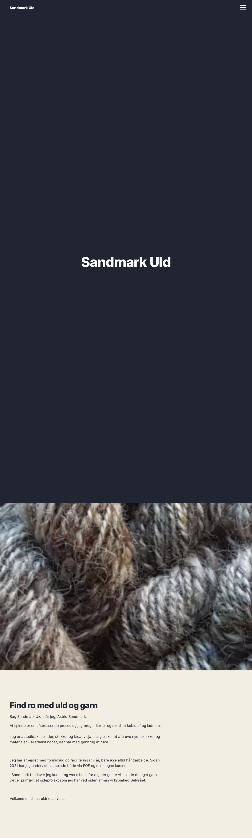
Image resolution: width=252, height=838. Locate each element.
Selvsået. (138, 780)
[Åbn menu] (243, 7)
